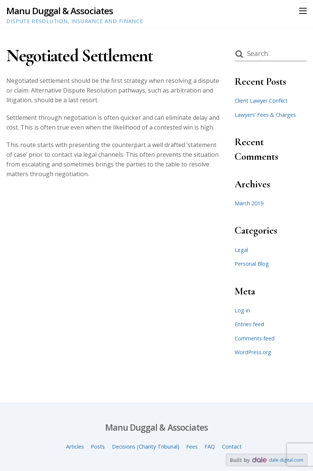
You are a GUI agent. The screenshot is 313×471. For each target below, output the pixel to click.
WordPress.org (253, 352)
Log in (242, 310)
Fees (192, 446)
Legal (241, 249)
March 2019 (249, 203)
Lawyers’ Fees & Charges (265, 114)
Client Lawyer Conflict (261, 100)
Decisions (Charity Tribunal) (145, 446)
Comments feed (255, 338)
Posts (98, 446)
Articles (75, 446)
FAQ (209, 446)
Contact (232, 446)
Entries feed (249, 324)
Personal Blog (252, 263)
